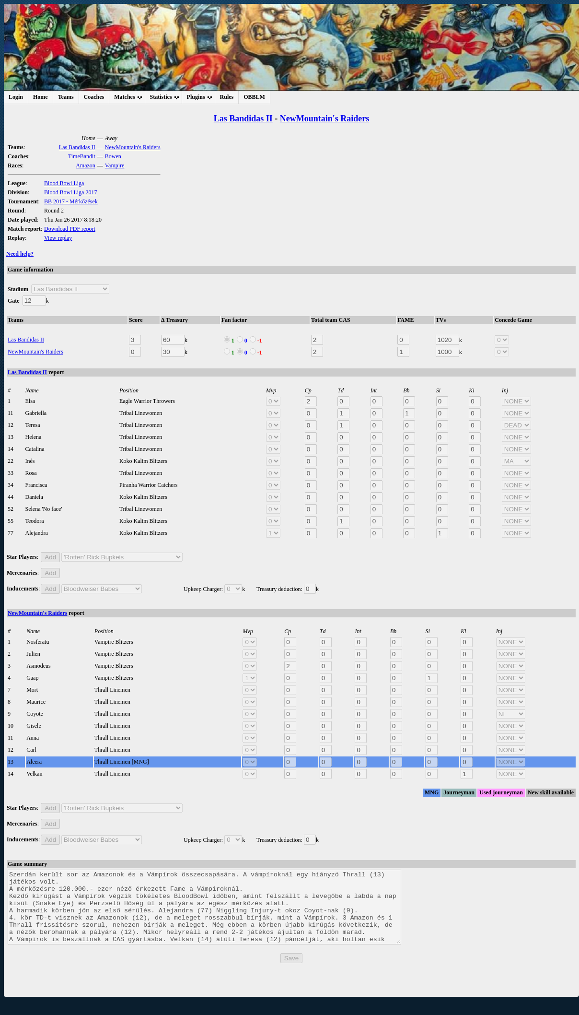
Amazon (85, 165)
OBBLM (254, 97)
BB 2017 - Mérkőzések (71, 201)
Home (40, 97)
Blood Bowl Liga (64, 183)
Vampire (115, 165)
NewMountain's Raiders (325, 118)
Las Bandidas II (243, 118)
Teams (66, 97)
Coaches (94, 97)
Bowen (113, 156)
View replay (58, 238)
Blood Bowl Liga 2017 (70, 192)
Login (16, 97)
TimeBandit (81, 156)
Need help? (20, 253)
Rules (227, 97)
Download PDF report (69, 228)
